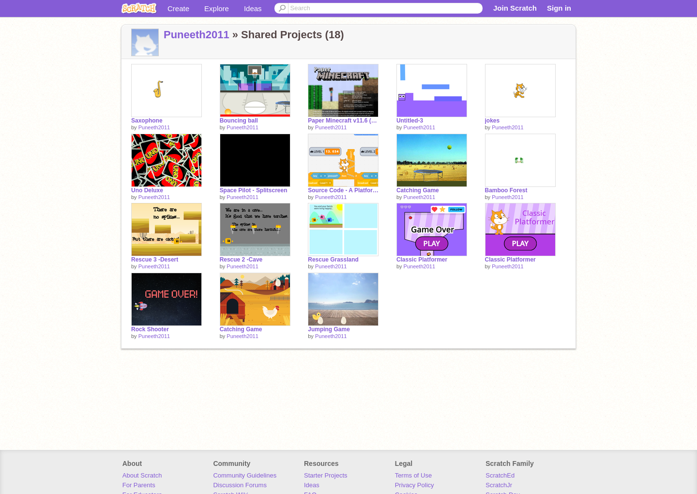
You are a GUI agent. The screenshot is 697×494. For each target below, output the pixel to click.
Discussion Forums (240, 485)
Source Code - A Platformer (343, 190)
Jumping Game (329, 329)
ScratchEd (500, 475)
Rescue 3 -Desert (154, 259)
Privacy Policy (414, 485)
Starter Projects (326, 475)
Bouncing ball (239, 120)
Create (178, 8)
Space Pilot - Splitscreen (254, 190)
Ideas (253, 8)
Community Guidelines (244, 475)
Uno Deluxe (147, 190)
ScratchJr (498, 485)
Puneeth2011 (196, 35)
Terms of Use (413, 475)
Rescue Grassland (333, 259)
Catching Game (417, 190)
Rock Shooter (150, 329)
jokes (492, 120)
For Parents (138, 485)
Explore (216, 8)
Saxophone (147, 120)
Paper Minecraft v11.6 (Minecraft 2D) (343, 120)
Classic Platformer (421, 259)
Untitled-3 (409, 120)
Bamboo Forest (506, 190)
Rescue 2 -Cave (241, 259)
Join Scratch (515, 8)
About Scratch (142, 475)
